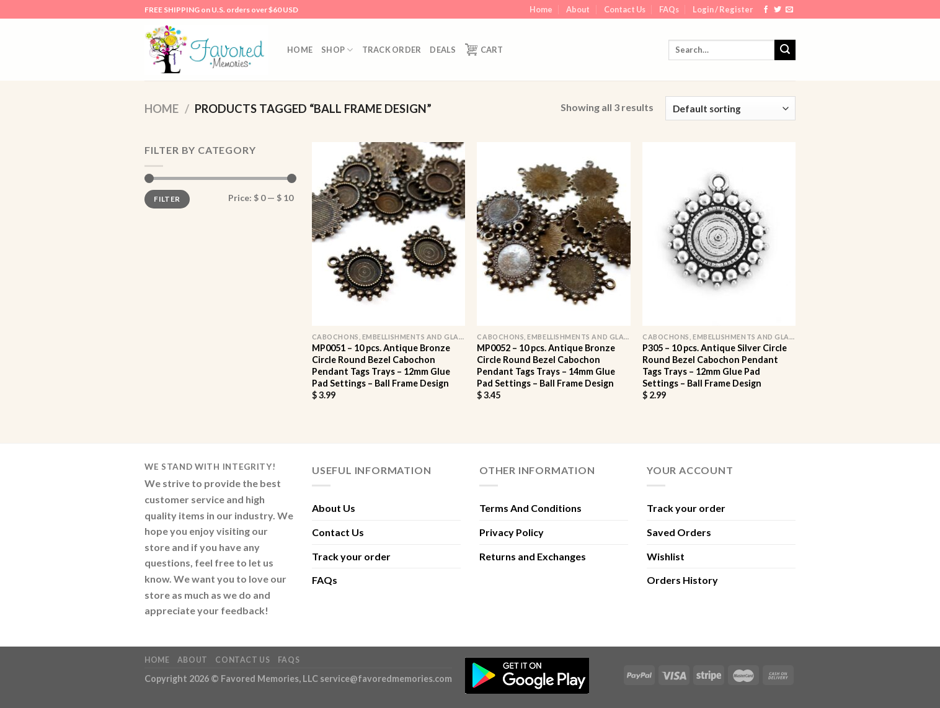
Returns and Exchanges (532, 556)
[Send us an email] (789, 10)
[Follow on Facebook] (765, 10)
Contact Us (624, 9)
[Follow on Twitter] (777, 10)
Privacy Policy (511, 532)
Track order (392, 50)
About (578, 9)
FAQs (669, 9)
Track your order (351, 556)
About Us (333, 508)
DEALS (443, 50)
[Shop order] (730, 108)
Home (541, 9)
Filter (167, 199)
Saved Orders (679, 532)
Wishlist (666, 556)
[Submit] (785, 50)
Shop (337, 50)
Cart (484, 49)
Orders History (682, 580)
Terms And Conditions (530, 508)
